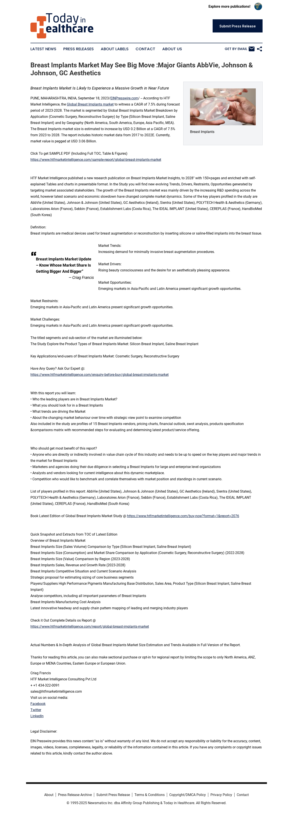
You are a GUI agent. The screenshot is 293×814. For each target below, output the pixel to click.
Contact (145, 49)
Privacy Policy (221, 795)
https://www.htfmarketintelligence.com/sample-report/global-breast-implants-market (95, 160)
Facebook (38, 704)
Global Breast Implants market (90, 104)
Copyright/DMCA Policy (187, 795)
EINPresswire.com (124, 98)
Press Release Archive (75, 795)
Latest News (43, 49)
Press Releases (78, 49)
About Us (172, 49)
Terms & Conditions (149, 795)
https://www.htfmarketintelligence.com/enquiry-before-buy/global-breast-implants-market (99, 375)
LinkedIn (37, 716)
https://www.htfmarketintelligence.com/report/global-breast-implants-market (89, 626)
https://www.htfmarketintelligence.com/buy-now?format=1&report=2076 (183, 516)
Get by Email (240, 49)
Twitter (35, 710)
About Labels (115, 49)
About (48, 795)
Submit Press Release (113, 795)
